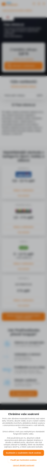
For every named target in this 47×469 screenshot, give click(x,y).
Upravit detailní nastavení (23, 465)
